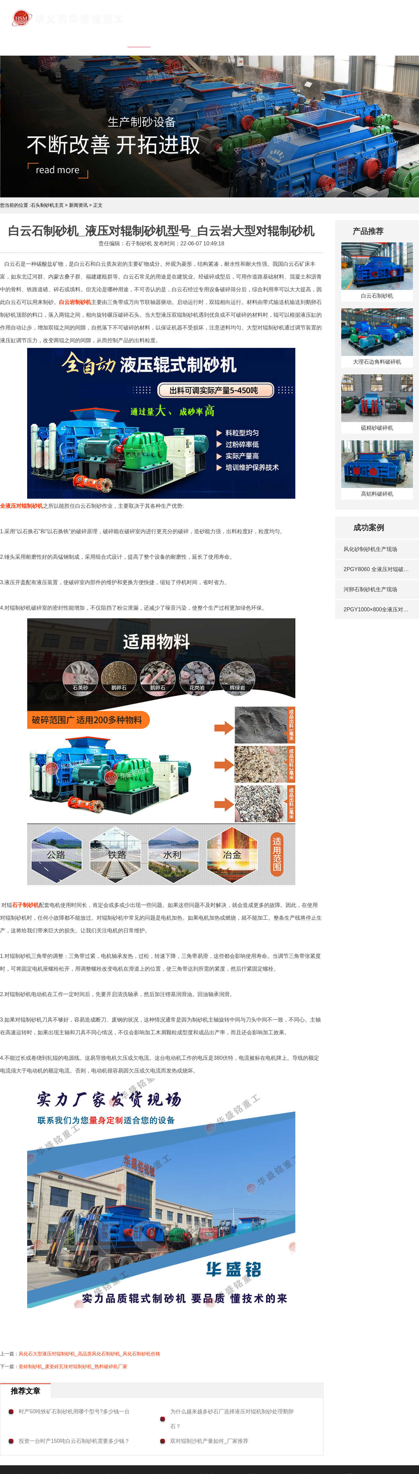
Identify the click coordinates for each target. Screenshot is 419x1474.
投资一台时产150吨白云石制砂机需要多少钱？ (74, 1441)
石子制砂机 (25, 905)
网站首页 (139, 38)
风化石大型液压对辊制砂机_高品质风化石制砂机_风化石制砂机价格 (89, 1353)
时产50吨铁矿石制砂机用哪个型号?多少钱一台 (74, 1411)
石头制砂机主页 (47, 205)
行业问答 (356, 38)
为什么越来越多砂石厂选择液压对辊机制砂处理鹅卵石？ (232, 1419)
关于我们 (175, 38)
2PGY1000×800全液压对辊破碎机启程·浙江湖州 (378, 609)
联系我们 (392, 38)
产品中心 (211, 38)
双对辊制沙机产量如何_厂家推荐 (209, 1441)
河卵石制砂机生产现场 (370, 589)
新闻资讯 (78, 205)
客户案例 (284, 38)
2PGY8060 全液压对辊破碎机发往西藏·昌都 (378, 569)
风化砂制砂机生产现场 (370, 549)
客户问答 (320, 38)
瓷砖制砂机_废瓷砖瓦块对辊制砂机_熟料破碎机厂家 (73, 1366)
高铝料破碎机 (377, 494)
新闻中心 (247, 38)
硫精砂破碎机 (377, 428)
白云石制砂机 (377, 296)
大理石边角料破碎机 (377, 362)
